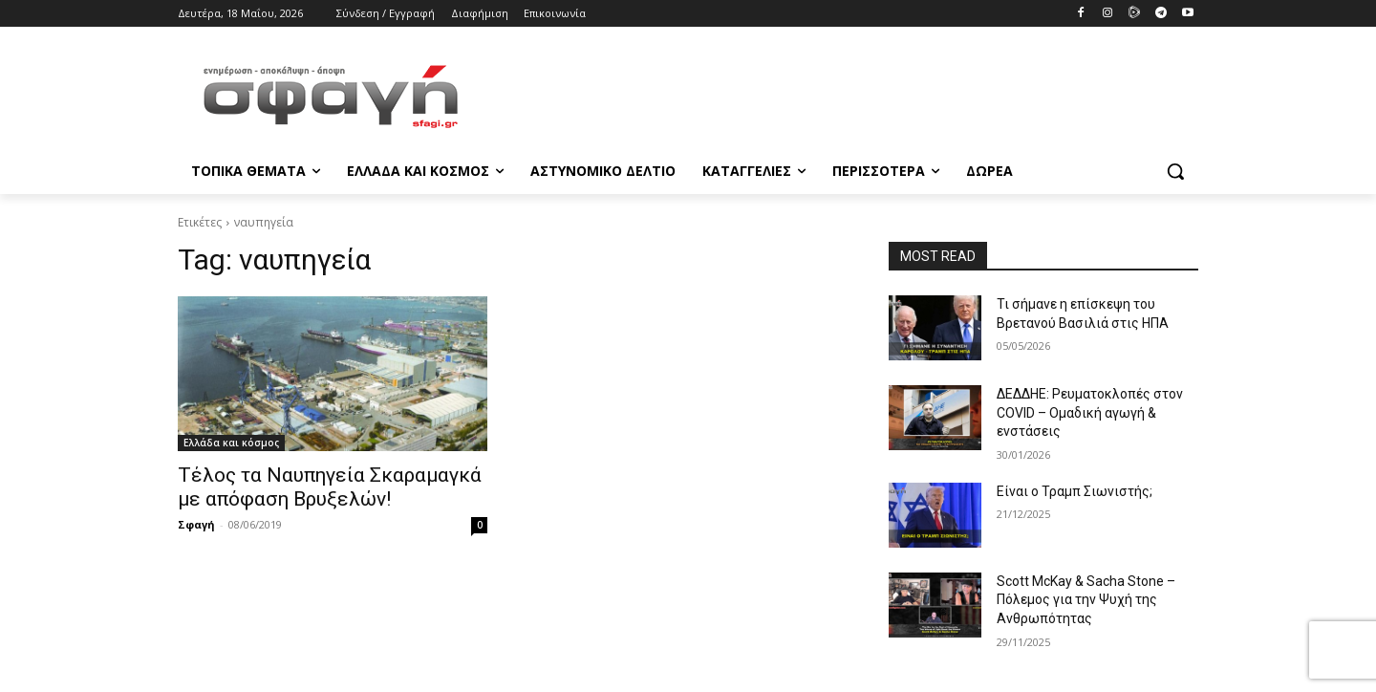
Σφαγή (196, 524)
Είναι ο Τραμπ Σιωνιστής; (1074, 491)
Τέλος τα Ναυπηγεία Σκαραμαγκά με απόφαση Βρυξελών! (330, 487)
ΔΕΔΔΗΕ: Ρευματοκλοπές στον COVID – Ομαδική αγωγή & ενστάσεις (1090, 412)
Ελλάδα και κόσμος (231, 442)
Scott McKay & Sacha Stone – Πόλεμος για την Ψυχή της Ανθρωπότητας (1086, 599)
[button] (1175, 171)
